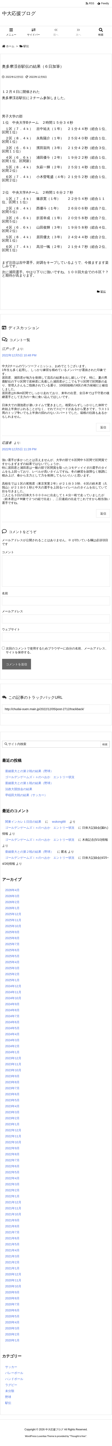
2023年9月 (12, 1076)
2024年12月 (13, 986)
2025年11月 (13, 920)
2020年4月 (12, 1322)
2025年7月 (12, 944)
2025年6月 (12, 950)
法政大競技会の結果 (18, 789)
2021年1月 (12, 1268)
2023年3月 (12, 1112)
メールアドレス (12, 611)
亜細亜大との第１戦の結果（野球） (29, 783)
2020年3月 (12, 1328)
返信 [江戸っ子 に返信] (103, 427)
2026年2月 (12, 902)
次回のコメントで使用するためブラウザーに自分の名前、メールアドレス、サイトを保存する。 (57, 650)
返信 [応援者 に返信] (103, 513)
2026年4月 (12, 890)
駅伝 (26, 46)
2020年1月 (12, 1340)
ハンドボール (14, 1379)
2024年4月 (12, 1034)
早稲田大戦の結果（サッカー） (26, 795)
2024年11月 (13, 992)
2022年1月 (12, 1196)
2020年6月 (12, 1310)
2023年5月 (12, 1100)
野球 (8, 1397)
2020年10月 (13, 1286)
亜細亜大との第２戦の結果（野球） (29, 771)
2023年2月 (12, 1118)
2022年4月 (12, 1178)
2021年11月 (13, 1208)
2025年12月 (13, 914)
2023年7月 (12, 1088)
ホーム (10, 46)
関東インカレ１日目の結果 (23, 821)
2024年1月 (12, 1052)
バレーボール (14, 1373)
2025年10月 (13, 926)
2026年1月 (12, 908)
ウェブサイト (11, 629)
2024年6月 (12, 1022)
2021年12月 (13, 1202)
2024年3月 (12, 1040)
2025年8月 (12, 938)
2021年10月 (13, 1214)
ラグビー (11, 1385)
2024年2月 (12, 1046)
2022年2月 (12, 1190)
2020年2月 (12, 1334)
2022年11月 (13, 1136)
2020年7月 (12, 1304)
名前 (5, 593)
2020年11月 (13, 1280)
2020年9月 (12, 1292)
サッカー (11, 1367)
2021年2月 (12, 1262)
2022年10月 (13, 1142)
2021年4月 (12, 1250)
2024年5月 (12, 1028)
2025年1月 (12, 980)
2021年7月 (12, 1232)
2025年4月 (12, 962)
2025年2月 (12, 974)
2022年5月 (12, 1172)
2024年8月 (12, 1010)
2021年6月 (12, 1238)
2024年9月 (12, 1004)
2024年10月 (13, 998)
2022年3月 (12, 1184)
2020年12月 (13, 1274)
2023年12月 (13, 1058)
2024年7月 (12, 1016)
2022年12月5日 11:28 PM (19, 449)
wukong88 (59, 821)
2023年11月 (13, 1064)
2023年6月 (12, 1094)
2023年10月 (13, 1070)
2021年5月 (12, 1244)
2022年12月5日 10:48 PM (19, 355)
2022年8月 (12, 1154)
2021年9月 (12, 1220)
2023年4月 (12, 1106)
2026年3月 (12, 896)
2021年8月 (12, 1226)
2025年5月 (12, 956)
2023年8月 (12, 1082)
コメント (8, 552)
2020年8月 (12, 1298)
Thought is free (78, 1436)
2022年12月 (13, 1130)
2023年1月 (12, 1124)
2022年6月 (12, 1166)
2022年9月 (12, 1148)
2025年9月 (12, 932)
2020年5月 (12, 1316)
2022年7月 (12, 1160)
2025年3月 (12, 968)
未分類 (9, 1391)
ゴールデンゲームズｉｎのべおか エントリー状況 (39, 777)
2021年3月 (12, 1256)
